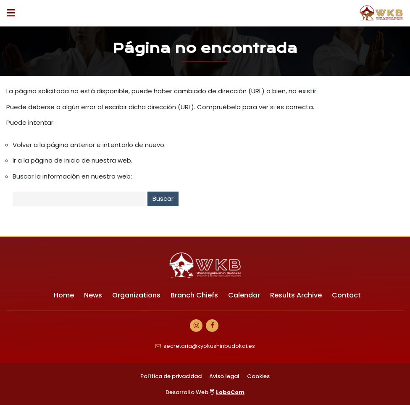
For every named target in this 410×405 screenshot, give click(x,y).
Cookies (258, 376)
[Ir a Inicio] (381, 13)
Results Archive (296, 295)
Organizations (136, 295)
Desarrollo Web (205, 392)
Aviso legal (224, 376)
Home (64, 295)
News (93, 295)
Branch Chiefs (194, 295)
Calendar (244, 295)
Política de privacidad (171, 376)
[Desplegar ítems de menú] (13, 13)
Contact (346, 295)
